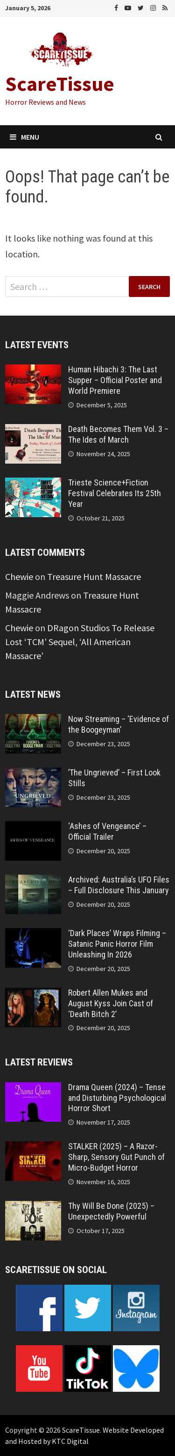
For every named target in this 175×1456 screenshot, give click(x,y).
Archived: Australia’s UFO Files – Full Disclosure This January (118, 885)
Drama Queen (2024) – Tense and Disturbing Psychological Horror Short (117, 1097)
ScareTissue (59, 83)
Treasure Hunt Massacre (94, 576)
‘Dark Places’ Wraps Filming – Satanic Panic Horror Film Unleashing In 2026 (117, 943)
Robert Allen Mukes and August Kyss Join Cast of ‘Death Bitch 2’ (110, 1003)
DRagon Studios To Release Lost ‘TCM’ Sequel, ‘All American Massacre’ (79, 641)
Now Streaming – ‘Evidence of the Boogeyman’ (118, 724)
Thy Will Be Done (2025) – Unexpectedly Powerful (111, 1211)
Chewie (19, 576)
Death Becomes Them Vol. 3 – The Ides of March (118, 434)
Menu (24, 137)
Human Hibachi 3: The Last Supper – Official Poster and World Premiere (115, 380)
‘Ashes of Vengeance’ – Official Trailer (107, 831)
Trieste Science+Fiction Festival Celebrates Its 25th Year (114, 493)
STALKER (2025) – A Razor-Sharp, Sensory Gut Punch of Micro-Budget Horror (116, 1157)
